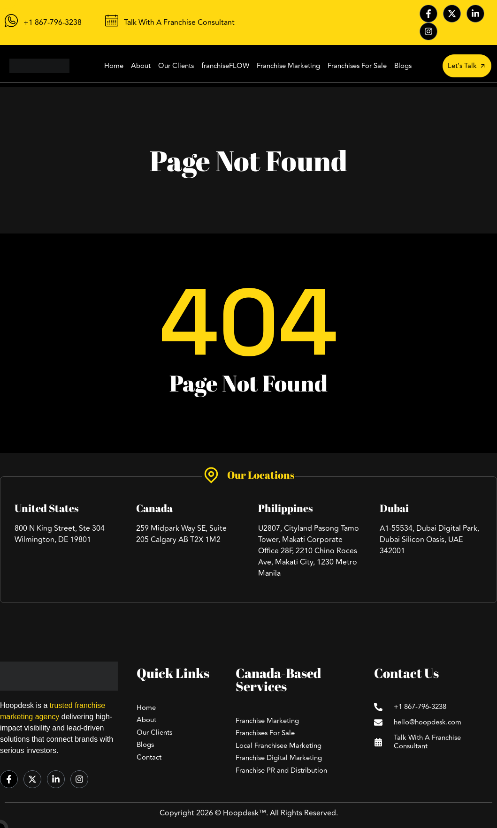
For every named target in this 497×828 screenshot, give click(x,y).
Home (113, 65)
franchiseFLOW (225, 65)
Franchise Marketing (288, 65)
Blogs (403, 65)
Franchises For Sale (357, 65)
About (141, 65)
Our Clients (176, 65)
